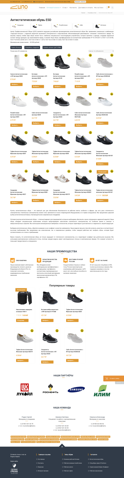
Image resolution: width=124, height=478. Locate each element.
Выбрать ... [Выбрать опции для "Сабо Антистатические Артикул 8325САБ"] (101, 123)
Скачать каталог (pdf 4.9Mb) (52, 47)
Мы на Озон (98, 7)
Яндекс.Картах (15, 456)
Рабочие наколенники (96, 471)
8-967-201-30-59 (63, 428)
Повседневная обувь (103, 436)
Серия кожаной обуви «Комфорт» (99, 467)
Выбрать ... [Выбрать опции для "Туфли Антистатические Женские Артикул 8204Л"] (79, 162)
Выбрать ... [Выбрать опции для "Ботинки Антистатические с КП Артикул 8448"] (36, 86)
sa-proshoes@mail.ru (64, 430)
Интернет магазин (43, 471)
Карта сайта (14, 461)
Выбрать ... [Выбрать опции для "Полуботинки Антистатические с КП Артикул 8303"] (79, 86)
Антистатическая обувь (18, 436)
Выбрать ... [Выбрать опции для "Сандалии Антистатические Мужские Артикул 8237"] (15, 202)
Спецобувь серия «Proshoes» (98, 463)
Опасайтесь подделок (32, 47)
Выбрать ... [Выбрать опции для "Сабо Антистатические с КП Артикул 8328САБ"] (101, 84)
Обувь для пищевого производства (48, 442)
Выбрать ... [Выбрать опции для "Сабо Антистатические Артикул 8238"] (36, 123)
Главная (42, 7)
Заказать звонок (80, 1)
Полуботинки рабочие (28, 442)
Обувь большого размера (68, 439)
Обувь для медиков (31, 439)
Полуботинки (63, 25)
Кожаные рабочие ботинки (71, 459)
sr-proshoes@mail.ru (29, 426)
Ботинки (103, 25)
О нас (65, 7)
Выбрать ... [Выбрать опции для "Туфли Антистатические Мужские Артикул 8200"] (36, 200)
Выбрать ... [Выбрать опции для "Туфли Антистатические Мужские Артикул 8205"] (58, 162)
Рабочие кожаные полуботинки (73, 463)
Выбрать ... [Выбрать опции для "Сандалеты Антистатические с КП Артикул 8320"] (58, 125)
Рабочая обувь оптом (88, 436)
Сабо (81, 25)
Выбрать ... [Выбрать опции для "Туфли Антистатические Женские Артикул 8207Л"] (36, 162)
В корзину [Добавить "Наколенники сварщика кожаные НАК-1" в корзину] (20, 320)
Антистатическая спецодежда (49, 439)
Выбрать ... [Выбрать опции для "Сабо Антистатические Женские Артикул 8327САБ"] (79, 125)
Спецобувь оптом (92, 12)
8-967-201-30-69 (63, 426)
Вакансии (40, 467)
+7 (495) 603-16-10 (27, 1)
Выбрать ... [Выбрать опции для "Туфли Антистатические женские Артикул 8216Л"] (101, 200)
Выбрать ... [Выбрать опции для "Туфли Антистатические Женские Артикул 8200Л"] (79, 200)
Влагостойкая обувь (17, 439)
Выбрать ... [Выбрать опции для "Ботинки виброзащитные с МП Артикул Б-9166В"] (46, 320)
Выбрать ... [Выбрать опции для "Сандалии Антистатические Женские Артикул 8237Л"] (58, 202)
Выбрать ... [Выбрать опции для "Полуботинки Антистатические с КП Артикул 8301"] (15, 125)
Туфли (40, 25)
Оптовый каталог (53, 7)
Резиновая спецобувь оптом (87, 439)
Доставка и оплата (85, 7)
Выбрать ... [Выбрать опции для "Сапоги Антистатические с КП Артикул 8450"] (15, 84)
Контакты (73, 7)
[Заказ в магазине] (101, 51)
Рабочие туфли (68, 471)
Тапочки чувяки (103, 439)
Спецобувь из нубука (53, 436)
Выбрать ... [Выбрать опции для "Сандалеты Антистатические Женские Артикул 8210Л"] (101, 164)
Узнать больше (16, 47)
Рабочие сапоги (68, 467)
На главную (41, 459)
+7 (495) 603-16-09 (15, 1)
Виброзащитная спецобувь (36, 436)
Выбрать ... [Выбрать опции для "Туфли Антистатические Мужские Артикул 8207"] (15, 162)
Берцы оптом (15, 442)
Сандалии (20, 25)
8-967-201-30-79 (28, 424)
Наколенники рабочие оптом (70, 436)
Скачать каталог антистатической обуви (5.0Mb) (58, 1)
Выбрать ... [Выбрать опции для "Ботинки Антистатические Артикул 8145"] (58, 86)
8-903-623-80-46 (98, 424)
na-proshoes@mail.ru (99, 426)
